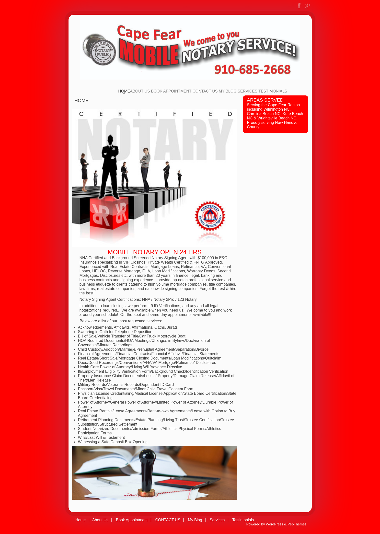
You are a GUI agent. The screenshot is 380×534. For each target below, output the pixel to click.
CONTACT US (205, 91)
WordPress (274, 524)
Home (124, 91)
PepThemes (297, 524)
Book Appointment (171, 91)
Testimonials (272, 91)
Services (247, 91)
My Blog (228, 91)
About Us (140, 91)
